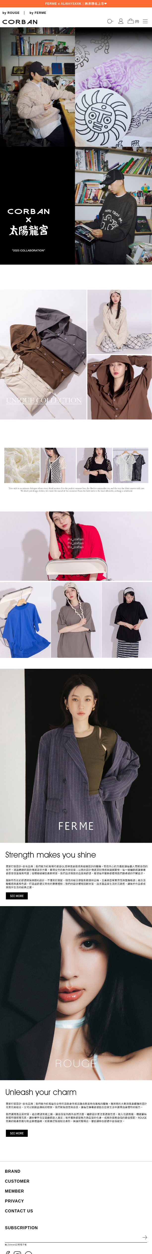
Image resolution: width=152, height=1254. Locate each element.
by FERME (38, 13)
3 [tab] (145, 257)
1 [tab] (145, 247)
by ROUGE (11, 13)
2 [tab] (145, 252)
